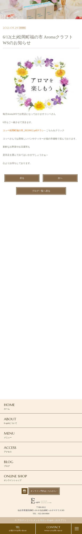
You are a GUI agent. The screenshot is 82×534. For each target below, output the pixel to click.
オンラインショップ (15, 477)
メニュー (9, 435)
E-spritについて (10, 420)
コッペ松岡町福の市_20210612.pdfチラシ (23, 131)
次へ (60, 178)
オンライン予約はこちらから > (44, 491)
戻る (22, 178)
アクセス (10, 449)
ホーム (9, 406)
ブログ (8, 463)
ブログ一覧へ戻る (41, 191)
